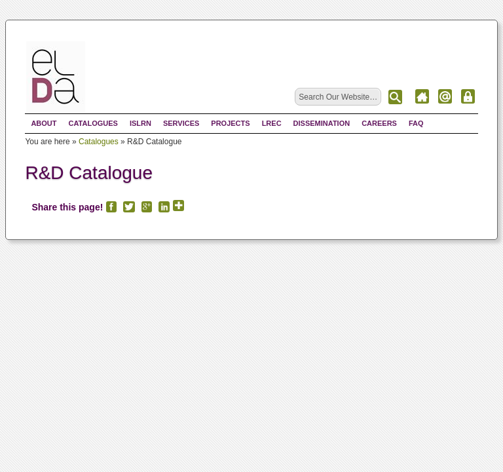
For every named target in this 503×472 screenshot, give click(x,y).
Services (181, 123)
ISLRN (140, 123)
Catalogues (93, 123)
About (43, 123)
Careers (379, 123)
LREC (272, 123)
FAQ (416, 123)
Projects (230, 123)
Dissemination (321, 123)
